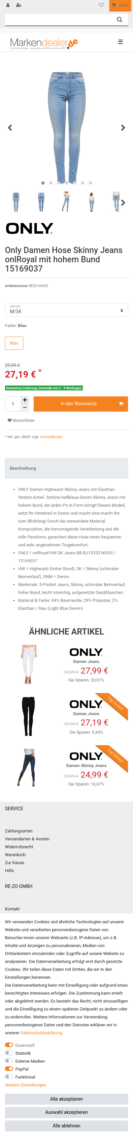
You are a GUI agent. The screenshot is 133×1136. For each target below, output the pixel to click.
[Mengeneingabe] (13, 404)
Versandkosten (51, 437)
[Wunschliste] (101, 6)
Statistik (23, 1053)
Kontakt (12, 908)
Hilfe (9, 870)
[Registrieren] (19, 6)
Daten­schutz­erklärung (41, 1032)
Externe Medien (30, 1061)
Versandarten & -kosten (27, 838)
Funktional (25, 1077)
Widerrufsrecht (19, 846)
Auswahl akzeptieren (66, 1112)
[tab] (66, 468)
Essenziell (25, 1045)
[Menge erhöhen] (25, 400)
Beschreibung (23, 468)
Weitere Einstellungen (25, 1084)
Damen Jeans (86, 654)
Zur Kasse (14, 862)
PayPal (22, 1069)
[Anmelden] (8, 6)
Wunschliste (21, 420)
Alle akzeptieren (66, 1099)
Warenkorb (15, 854)
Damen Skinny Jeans (86, 758)
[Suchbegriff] (58, 19)
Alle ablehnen (67, 1125)
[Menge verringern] (25, 408)
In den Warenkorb (92, 404)
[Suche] (119, 19)
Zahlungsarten (19, 830)
